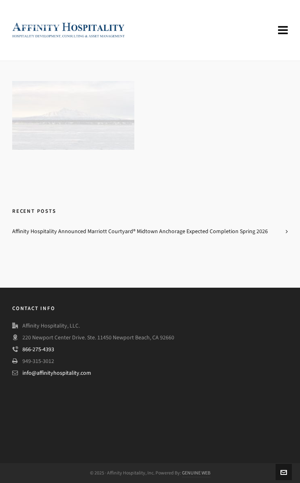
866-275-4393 (38, 349)
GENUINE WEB (196, 473)
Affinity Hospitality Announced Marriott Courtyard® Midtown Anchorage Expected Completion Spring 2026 (140, 231)
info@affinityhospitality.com (56, 373)
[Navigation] (283, 30)
